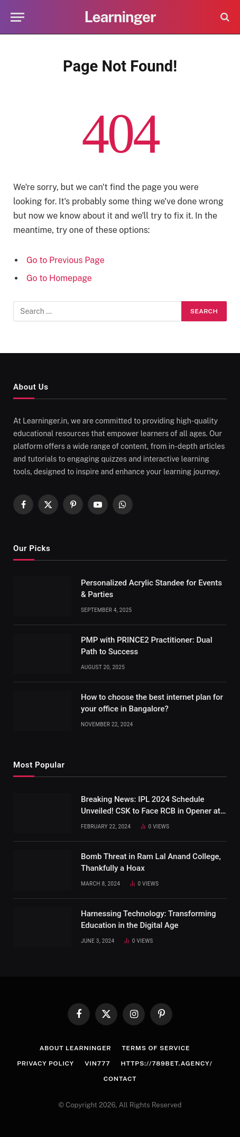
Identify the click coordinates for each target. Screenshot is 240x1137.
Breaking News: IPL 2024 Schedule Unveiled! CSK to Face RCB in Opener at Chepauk (150, 811)
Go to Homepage (59, 278)
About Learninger (76, 1048)
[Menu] (17, 17)
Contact (120, 1078)
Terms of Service (156, 1048)
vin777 (97, 1063)
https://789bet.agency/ (167, 1063)
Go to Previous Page (65, 260)
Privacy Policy (45, 1063)
